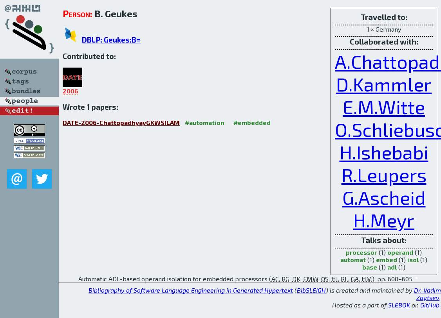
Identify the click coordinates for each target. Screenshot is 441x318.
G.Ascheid (384, 197)
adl (392, 267)
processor (361, 252)
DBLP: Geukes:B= (111, 39)
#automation (204, 122)
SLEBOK (399, 305)
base (369, 267)
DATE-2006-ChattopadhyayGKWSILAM (121, 122)
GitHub (429, 305)
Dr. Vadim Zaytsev (427, 293)
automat (353, 259)
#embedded (252, 122)
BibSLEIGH (311, 290)
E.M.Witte (384, 106)
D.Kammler (384, 84)
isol (413, 259)
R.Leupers (384, 174)
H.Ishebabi (384, 152)
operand (400, 252)
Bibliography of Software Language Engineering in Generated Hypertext (191, 290)
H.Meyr (383, 220)
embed (386, 259)
